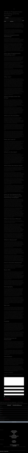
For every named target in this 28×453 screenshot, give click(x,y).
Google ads (11, 21)
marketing (7, 17)
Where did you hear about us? (4, 419)
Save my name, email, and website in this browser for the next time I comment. (13, 397)
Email (1, 412)
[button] (14, 9)
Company (1, 408)
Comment (6, 376)
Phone (1, 410)
